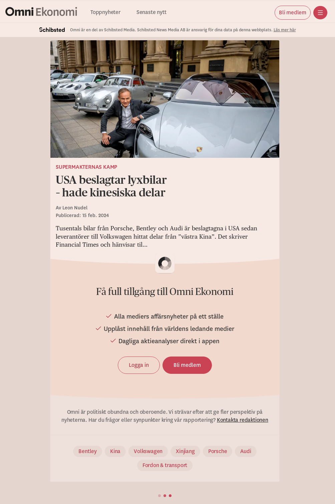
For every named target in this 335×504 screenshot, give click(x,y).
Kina (115, 451)
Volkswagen (148, 451)
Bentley (87, 451)
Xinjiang (185, 451)
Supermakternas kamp (86, 167)
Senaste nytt (151, 12)
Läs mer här (285, 30)
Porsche (217, 451)
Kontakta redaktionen (242, 420)
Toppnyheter (105, 12)
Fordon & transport (164, 465)
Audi (245, 451)
